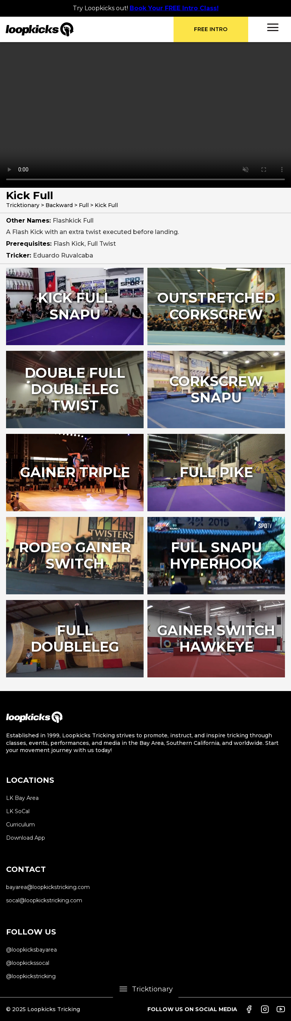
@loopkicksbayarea (31, 949)
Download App (25, 837)
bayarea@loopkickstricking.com (48, 887)
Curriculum (20, 824)
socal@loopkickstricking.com (44, 900)
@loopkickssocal (27, 963)
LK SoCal (18, 811)
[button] (272, 27)
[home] (90, 29)
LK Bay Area (22, 798)
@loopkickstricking (31, 976)
